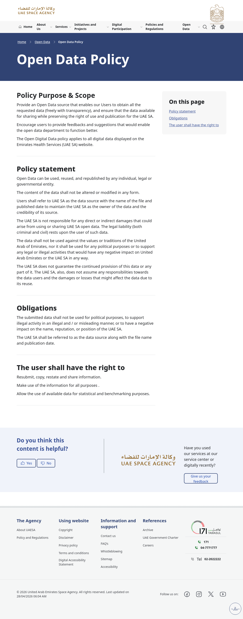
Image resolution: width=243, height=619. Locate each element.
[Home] (25, 27)
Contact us (108, 536)
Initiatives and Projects (85, 26)
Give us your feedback (201, 479)
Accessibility (109, 567)
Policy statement (182, 111)
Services (61, 27)
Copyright (66, 530)
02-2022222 (212, 559)
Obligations (178, 118)
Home (22, 42)
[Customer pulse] (235, 609)
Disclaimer (66, 538)
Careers (148, 545)
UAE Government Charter (161, 538)
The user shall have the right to (194, 125)
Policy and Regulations (32, 538)
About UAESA (26, 530)
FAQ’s (104, 544)
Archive (148, 530)
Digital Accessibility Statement (72, 562)
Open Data (186, 26)
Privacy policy (68, 545)
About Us (41, 26)
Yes (26, 463)
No (46, 463)
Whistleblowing (111, 551)
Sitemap (106, 559)
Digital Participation (121, 26)
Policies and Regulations (154, 26)
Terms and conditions (74, 553)
